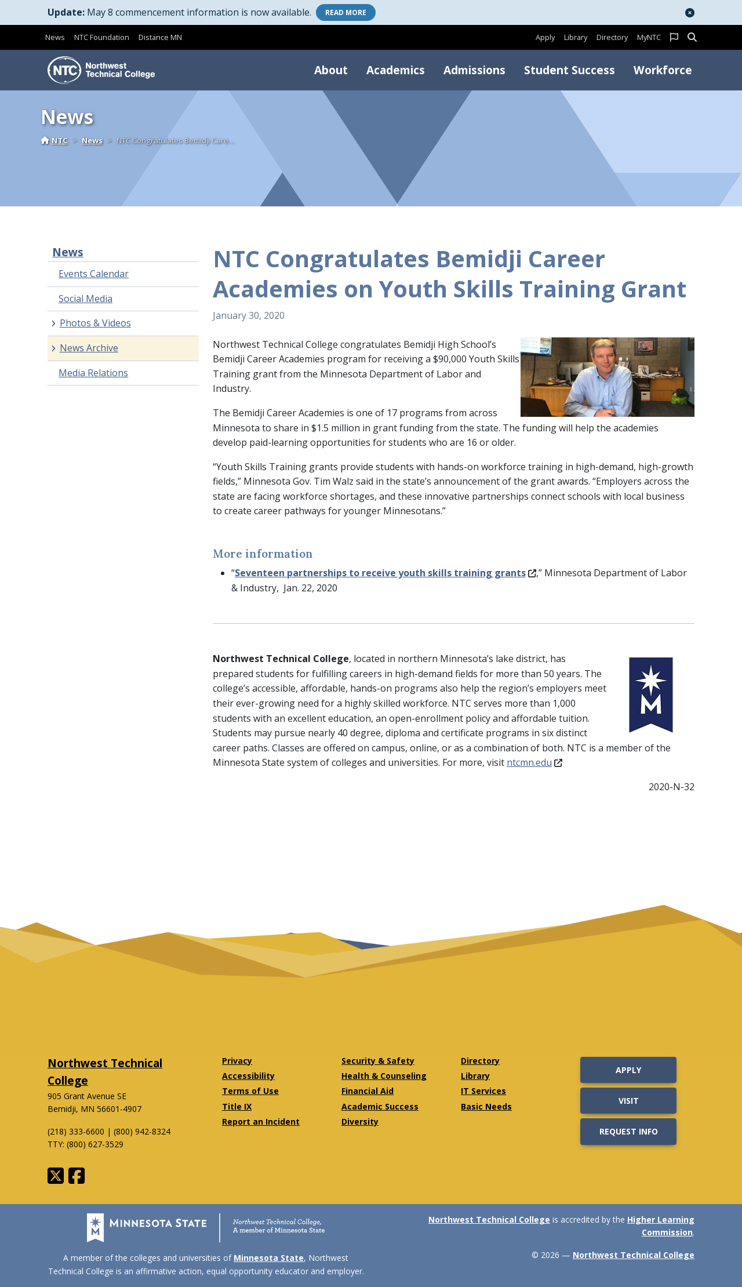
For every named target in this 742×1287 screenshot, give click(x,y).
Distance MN (160, 37)
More (345, 12)
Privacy (237, 1060)
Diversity (360, 1121)
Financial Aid (367, 1090)
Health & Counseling (384, 1075)
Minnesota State (269, 1257)
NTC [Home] (54, 140)
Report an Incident (261, 1121)
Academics (395, 70)
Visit (629, 1100)
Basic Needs (486, 1106)
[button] (689, 12)
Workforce (663, 70)
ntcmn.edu (534, 762)
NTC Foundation (101, 37)
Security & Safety (377, 1060)
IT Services (483, 1090)
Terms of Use (250, 1090)
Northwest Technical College (489, 1219)
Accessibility (248, 1075)
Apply (545, 37)
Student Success (569, 70)
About (331, 70)
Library (575, 37)
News (55, 37)
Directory (612, 37)
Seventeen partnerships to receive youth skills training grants (385, 572)
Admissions (474, 70)
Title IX (237, 1106)
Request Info (628, 1131)
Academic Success (380, 1106)
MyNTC (649, 37)
